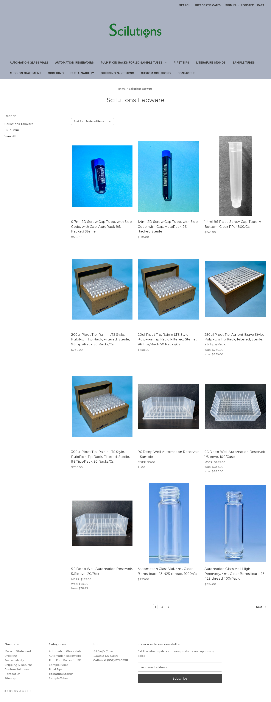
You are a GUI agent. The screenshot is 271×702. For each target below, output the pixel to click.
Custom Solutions (156, 73)
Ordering (56, 73)
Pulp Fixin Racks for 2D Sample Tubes (134, 62)
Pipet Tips (181, 62)
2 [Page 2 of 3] (162, 606)
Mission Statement (25, 73)
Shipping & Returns (117, 73)
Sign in (230, 5)
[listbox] (99, 121)
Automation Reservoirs (74, 62)
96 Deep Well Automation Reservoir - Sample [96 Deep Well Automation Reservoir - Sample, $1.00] (168, 454)
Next (261, 607)
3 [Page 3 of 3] (169, 606)
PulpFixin (12, 130)
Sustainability (82, 73)
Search (184, 5)
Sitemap (10, 678)
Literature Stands (211, 62)
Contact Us (186, 73)
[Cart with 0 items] (260, 5)
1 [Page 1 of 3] (155, 606)
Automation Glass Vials (29, 62)
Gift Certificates (208, 5)
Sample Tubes (243, 62)
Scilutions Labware (19, 124)
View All (10, 136)
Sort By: (78, 121)
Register (247, 5)
